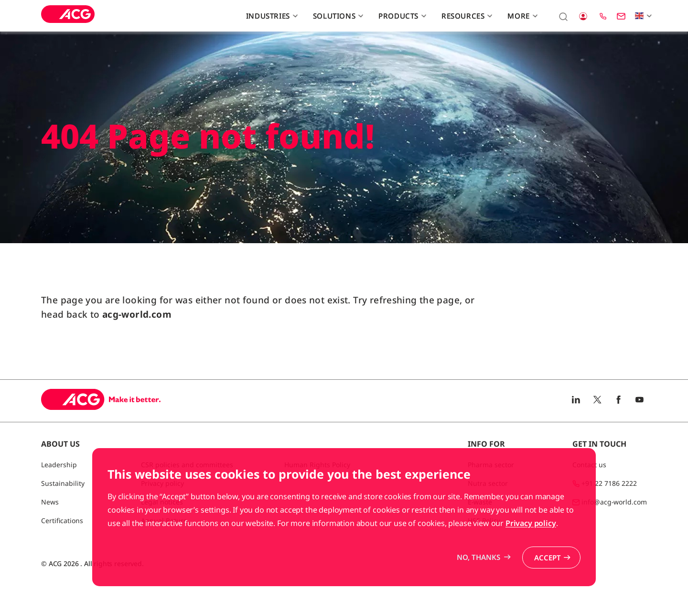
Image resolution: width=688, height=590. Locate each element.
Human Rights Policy (317, 464)
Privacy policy (530, 555)
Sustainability (63, 483)
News (50, 501)
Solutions (337, 16)
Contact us (589, 464)
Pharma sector (491, 464)
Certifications (62, 520)
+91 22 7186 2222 (609, 483)
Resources (465, 16)
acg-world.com (137, 314)
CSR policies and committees (187, 464)
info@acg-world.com (614, 501)
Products (401, 16)
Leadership (59, 464)
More (521, 16)
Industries (270, 16)
